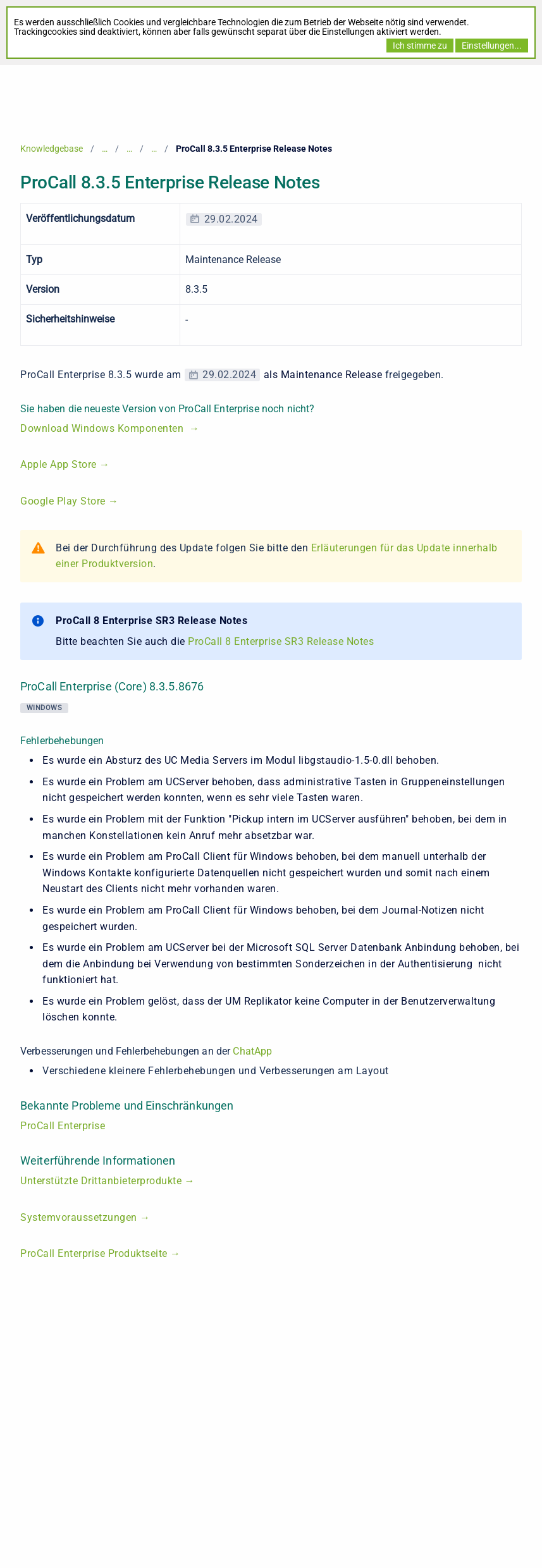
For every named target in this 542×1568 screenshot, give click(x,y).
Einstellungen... (492, 45)
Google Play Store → (69, 501)
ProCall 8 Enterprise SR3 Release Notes (281, 641)
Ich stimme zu (420, 45)
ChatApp (252, 1051)
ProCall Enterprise (62, 1126)
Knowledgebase (51, 149)
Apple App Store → (65, 464)
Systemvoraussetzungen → (85, 1217)
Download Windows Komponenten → (110, 428)
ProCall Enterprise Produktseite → (100, 1253)
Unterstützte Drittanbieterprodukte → (107, 1181)
